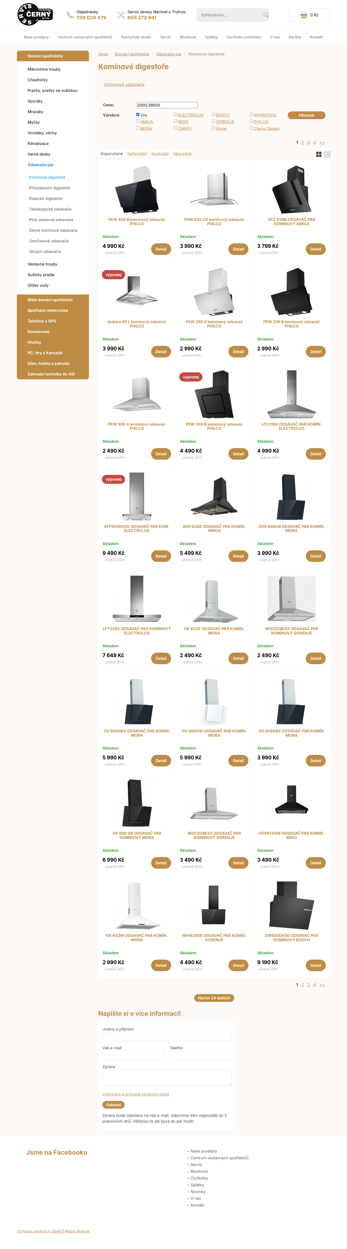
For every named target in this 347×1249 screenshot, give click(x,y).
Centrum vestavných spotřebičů (220, 1157)
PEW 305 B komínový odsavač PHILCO (214, 426)
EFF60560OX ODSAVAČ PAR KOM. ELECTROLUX (136, 529)
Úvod (103, 54)
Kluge (221, 128)
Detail (161, 249)
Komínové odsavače (124, 84)
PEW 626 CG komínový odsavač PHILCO (214, 222)
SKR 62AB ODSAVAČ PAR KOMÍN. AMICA (214, 529)
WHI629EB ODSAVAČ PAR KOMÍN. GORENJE (214, 938)
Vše (143, 115)
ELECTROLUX (191, 115)
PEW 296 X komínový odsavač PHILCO (214, 324)
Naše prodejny (204, 1151)
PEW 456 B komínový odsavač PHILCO (136, 222)
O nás (196, 1198)
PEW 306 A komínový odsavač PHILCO (137, 426)
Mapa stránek (77, 1231)
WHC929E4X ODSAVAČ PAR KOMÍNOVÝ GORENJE (214, 835)
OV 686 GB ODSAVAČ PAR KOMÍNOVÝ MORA (137, 835)
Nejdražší (159, 153)
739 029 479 (92, 17)
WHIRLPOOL (265, 115)
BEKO (183, 121)
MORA (146, 128)
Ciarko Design (267, 128)
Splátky (197, 1184)
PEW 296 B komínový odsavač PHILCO (291, 324)
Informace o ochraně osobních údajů (135, 1094)
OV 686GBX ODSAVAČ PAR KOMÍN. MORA (137, 733)
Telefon (176, 1047)
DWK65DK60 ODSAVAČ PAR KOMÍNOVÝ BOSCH (291, 938)
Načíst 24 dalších (214, 998)
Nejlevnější (137, 153)
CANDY (185, 128)
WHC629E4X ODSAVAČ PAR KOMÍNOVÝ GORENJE (291, 631)
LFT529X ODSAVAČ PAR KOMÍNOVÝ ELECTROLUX (137, 631)
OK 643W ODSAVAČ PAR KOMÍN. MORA (137, 938)
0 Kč (314, 15)
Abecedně (182, 153)
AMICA (146, 121)
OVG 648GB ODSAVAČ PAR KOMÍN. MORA (292, 529)
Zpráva (108, 1066)
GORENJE (225, 121)
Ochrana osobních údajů (39, 1231)
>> (322, 142)
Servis (196, 1164)
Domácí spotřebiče (132, 54)
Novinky (198, 1191)
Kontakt (197, 1205)
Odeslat (113, 1104)
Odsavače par (168, 54)
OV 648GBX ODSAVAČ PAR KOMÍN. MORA (291, 733)
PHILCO (261, 121)
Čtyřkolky (199, 1178)
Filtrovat (306, 115)
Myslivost (199, 1171)
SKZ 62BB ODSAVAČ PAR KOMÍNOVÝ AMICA (291, 222)
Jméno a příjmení (118, 1029)
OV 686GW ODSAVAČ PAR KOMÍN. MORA (214, 733)
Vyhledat (266, 15)
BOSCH (223, 115)
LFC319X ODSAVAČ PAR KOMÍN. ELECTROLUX (291, 426)
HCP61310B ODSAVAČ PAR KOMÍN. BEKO (291, 835)
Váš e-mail (112, 1047)
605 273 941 (141, 17)
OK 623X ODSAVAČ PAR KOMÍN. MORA (214, 631)
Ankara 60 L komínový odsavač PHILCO (136, 324)
